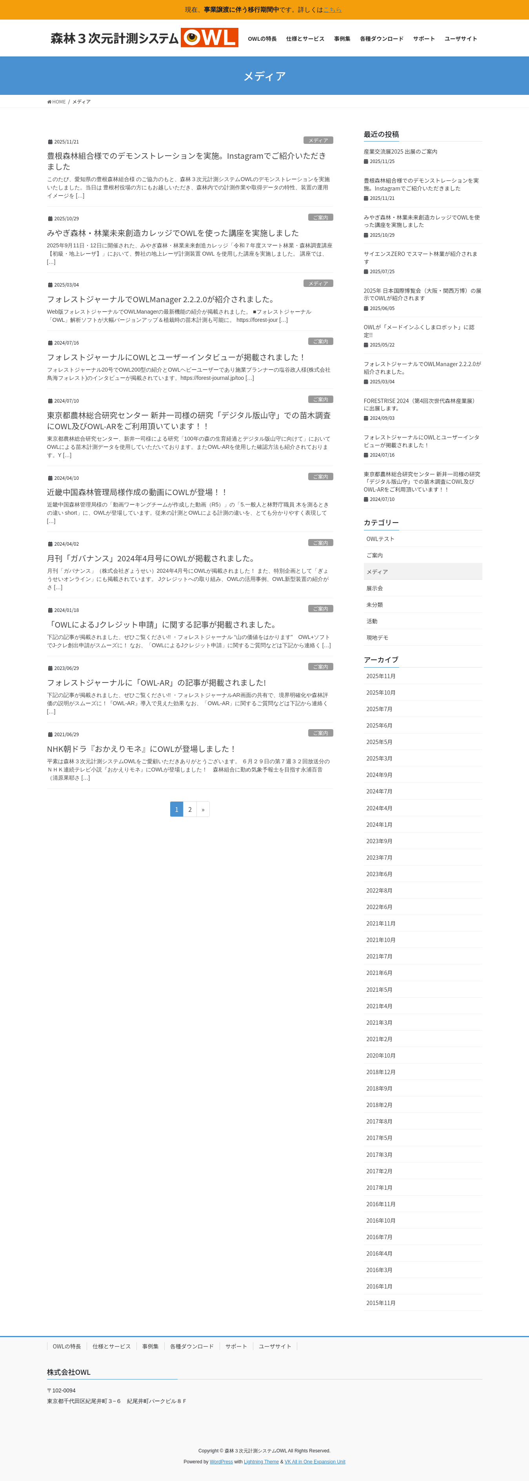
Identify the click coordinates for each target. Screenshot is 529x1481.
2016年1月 (380, 1286)
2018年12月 (381, 1072)
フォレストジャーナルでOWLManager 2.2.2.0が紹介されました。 (162, 299)
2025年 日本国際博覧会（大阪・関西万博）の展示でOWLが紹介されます (423, 294)
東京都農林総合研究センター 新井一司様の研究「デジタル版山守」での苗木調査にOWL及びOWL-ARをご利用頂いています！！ (189, 420)
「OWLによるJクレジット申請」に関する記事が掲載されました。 (163, 624)
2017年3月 (380, 1154)
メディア (318, 140)
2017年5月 (380, 1138)
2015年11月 (381, 1303)
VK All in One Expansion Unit (315, 1462)
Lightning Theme (261, 1462)
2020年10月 (381, 1055)
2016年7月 (380, 1237)
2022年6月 (380, 907)
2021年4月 (380, 1006)
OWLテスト (381, 539)
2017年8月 (380, 1121)
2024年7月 (380, 791)
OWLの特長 (67, 1346)
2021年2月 (380, 1039)
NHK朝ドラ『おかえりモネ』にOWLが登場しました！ (142, 748)
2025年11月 (381, 676)
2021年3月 (380, 1022)
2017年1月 (380, 1187)
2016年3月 (380, 1270)
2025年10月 (381, 692)
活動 (372, 621)
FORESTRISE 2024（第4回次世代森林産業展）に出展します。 (421, 404)
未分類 (375, 604)
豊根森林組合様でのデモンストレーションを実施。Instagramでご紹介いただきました (187, 161)
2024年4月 (380, 808)
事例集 (150, 1346)
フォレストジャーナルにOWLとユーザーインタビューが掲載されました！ (177, 357)
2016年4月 (380, 1253)
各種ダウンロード (192, 1346)
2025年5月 (380, 742)
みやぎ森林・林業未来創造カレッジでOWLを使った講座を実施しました (173, 232)
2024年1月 (380, 824)
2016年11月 (381, 1204)
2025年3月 (380, 758)
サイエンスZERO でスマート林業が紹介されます (421, 257)
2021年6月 (380, 972)
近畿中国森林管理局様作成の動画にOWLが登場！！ (138, 491)
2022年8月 (380, 890)
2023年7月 (380, 857)
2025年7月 (380, 709)
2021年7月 (380, 956)
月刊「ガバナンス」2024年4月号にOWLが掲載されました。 (152, 558)
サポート (236, 1346)
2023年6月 (380, 874)
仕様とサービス (112, 1346)
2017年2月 (380, 1171)
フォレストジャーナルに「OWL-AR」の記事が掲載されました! (156, 682)
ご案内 (320, 217)
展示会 (375, 588)
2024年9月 (380, 775)
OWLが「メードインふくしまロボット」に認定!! (419, 331)
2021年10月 (381, 940)
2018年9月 (380, 1088)
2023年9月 (380, 841)
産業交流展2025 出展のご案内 (401, 151)
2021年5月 (380, 989)
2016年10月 (381, 1220)
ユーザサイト (275, 1346)
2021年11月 (381, 923)
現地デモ (378, 637)
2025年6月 (380, 725)
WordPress (221, 1462)
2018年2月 (380, 1105)
